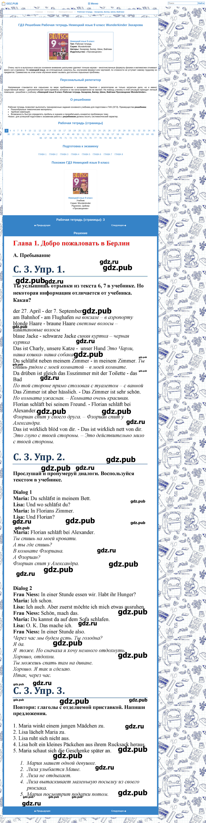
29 (124, 131)
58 (118, 134)
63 (142, 134)
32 (139, 131)
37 (13, 134)
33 (144, 131)
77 (95, 138)
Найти (201, 3)
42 (38, 134)
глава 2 (53, 154)
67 (46, 138)
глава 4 (75, 154)
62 (138, 134)
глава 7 (108, 154)
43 (43, 134)
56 (108, 134)
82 (115, 138)
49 (73, 134)
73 (75, 138)
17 (64, 131)
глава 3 (64, 154)
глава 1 (42, 154)
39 (23, 134)
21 (84, 131)
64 (147, 134)
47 (63, 134)
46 (58, 134)
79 (105, 138)
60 (128, 134)
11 (35, 131)
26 (109, 131)
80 (110, 138)
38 (18, 134)
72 (70, 138)
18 (69, 131)
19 (74, 131)
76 (90, 138)
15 (54, 131)
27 (114, 131)
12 (40, 131)
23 (94, 131)
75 (85, 138)
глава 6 (97, 154)
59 (123, 134)
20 (79, 131)
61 (133, 134)
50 (78, 134)
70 (61, 138)
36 (8, 134)
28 (119, 131)
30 (129, 131)
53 (93, 134)
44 (48, 134)
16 (59, 131)
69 (56, 138)
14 (50, 131)
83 (120, 138)
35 (154, 131)
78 (100, 138)
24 (99, 131)
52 (88, 134)
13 (45, 131)
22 (89, 131)
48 (68, 134)
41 (33, 134)
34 (149, 131)
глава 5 (86, 154)
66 (41, 138)
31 (134, 131)
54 (98, 134)
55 (103, 134)
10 (30, 131)
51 (83, 134)
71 (66, 138)
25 (104, 131)
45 (53, 134)
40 (28, 134)
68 (51, 138)
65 (152, 134)
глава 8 (119, 154)
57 (113, 134)
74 (80, 138)
